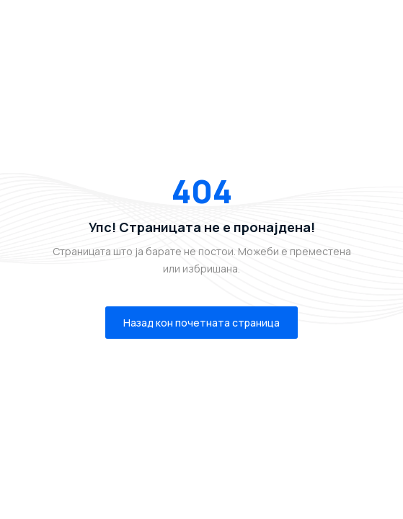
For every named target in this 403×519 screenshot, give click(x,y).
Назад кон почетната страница (201, 322)
